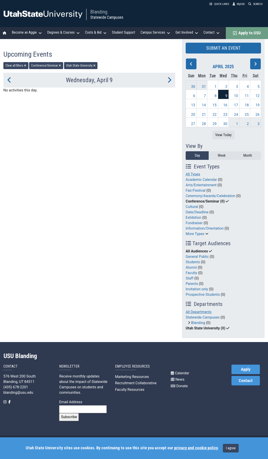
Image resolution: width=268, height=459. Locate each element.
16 (225, 105)
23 (225, 114)
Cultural (192, 207)
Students (193, 262)
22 (215, 114)
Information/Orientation (205, 228)
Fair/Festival (196, 190)
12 (257, 96)
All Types (193, 174)
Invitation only (197, 289)
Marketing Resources (132, 377)
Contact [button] (211, 32)
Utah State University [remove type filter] (81, 65)
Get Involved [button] (187, 32)
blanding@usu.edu (18, 392)
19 (257, 105)
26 (257, 114)
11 (247, 96)
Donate (179, 386)
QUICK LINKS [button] (219, 4)
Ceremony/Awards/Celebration (210, 196)
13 (193, 105)
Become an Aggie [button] (27, 32)
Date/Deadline (197, 212)
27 (193, 124)
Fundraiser (194, 223)
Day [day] (197, 155)
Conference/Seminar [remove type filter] (46, 65)
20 (193, 114)
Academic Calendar (201, 179)
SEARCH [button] (255, 4)
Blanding (98, 12)
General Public (197, 256)
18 (247, 105)
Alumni (191, 267)
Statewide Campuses (106, 17)
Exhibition (193, 217)
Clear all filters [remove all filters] (15, 65)
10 (236, 96)
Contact (246, 380)
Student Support (123, 32)
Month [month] (247, 155)
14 (204, 105)
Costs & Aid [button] (95, 32)
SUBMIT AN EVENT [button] (223, 48)
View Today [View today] (223, 135)
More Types (195, 234)
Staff (190, 278)
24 (236, 114)
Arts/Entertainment (201, 185)
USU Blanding (20, 356)
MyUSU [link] (239, 4)
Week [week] (222, 155)
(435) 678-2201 (15, 387)
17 (236, 105)
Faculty (191, 273)
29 (215, 124)
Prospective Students (203, 294)
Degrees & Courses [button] (63, 32)
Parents (192, 284)
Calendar (180, 373)
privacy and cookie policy (195, 447)
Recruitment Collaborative (136, 383)
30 (193, 86)
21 (204, 114)
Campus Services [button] (155, 32)
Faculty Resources (129, 389)
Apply (245, 369)
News (177, 379)
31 (204, 86)
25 (247, 114)
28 (204, 124)
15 (215, 105)
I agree (231, 448)
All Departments (199, 312)
